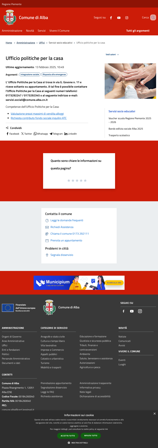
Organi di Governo (11, 336)
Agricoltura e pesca (90, 367)
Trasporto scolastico (119, 135)
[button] (79, 442)
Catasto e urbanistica (52, 358)
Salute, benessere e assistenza (96, 358)
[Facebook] (107, 17)
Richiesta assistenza (52, 396)
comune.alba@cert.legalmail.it (18, 410)
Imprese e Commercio (52, 350)
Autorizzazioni (87, 363)
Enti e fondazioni (11, 350)
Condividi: (14, 128)
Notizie (122, 336)
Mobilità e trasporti (51, 367)
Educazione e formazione (93, 336)
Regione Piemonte (11, 4)
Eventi (122, 360)
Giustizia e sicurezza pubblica (95, 341)
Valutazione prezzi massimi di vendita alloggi (37, 113)
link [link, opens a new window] (106, 429)
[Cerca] (152, 17)
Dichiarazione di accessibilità (95, 396)
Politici (5, 354)
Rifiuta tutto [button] (90, 435)
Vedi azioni (113, 54)
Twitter (26, 134)
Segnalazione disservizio (54, 387)
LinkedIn (70, 134)
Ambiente (85, 354)
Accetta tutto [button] (68, 435)
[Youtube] (115, 17)
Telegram (56, 134)
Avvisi (122, 345)
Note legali (85, 392)
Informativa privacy (90, 387)
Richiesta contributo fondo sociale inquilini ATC (39, 118)
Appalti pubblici (49, 354)
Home (9, 43)
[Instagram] (123, 17)
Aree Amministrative (13, 341)
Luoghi (122, 364)
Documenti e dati (11, 363)
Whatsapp (40, 134)
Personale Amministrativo (16, 358)
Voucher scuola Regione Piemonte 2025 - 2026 (130, 120)
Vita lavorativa (48, 345)
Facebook (12, 134)
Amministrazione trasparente (95, 383)
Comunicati (125, 341)
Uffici (42, 43)
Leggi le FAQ (47, 392)
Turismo (45, 363)
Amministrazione (26, 43)
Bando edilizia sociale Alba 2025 (126, 129)
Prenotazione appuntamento (56, 383)
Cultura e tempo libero (53, 341)
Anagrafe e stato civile (53, 336)
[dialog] (79, 429)
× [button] (154, 414)
